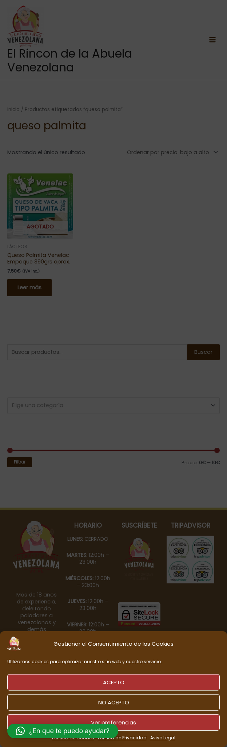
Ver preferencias (113, 722)
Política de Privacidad (122, 738)
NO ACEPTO (113, 702)
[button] (62, 731)
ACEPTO (113, 682)
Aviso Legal (162, 738)
